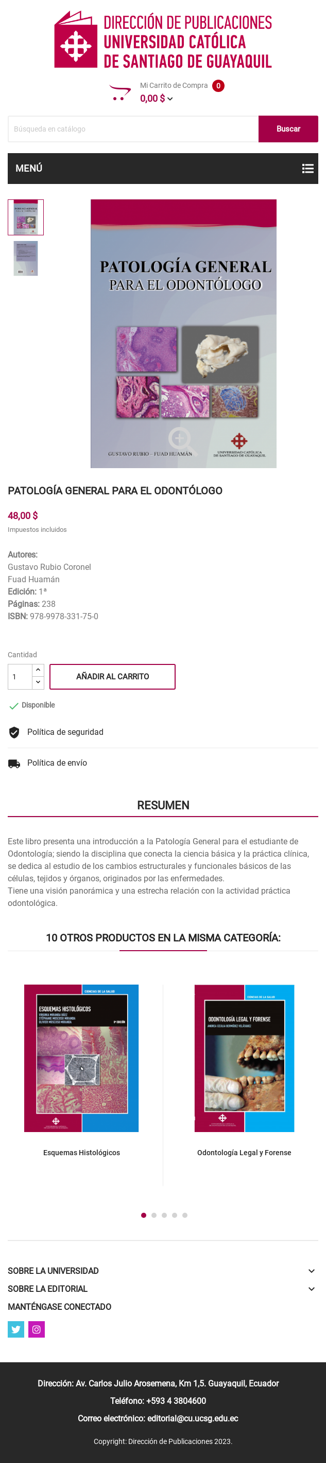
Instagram (36, 1329)
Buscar (288, 129)
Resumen (163, 805)
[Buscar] (163, 129)
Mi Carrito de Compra (167, 92)
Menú (29, 168)
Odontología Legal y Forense (244, 1153)
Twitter (16, 1329)
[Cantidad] (20, 677)
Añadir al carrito (112, 676)
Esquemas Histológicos (81, 1153)
